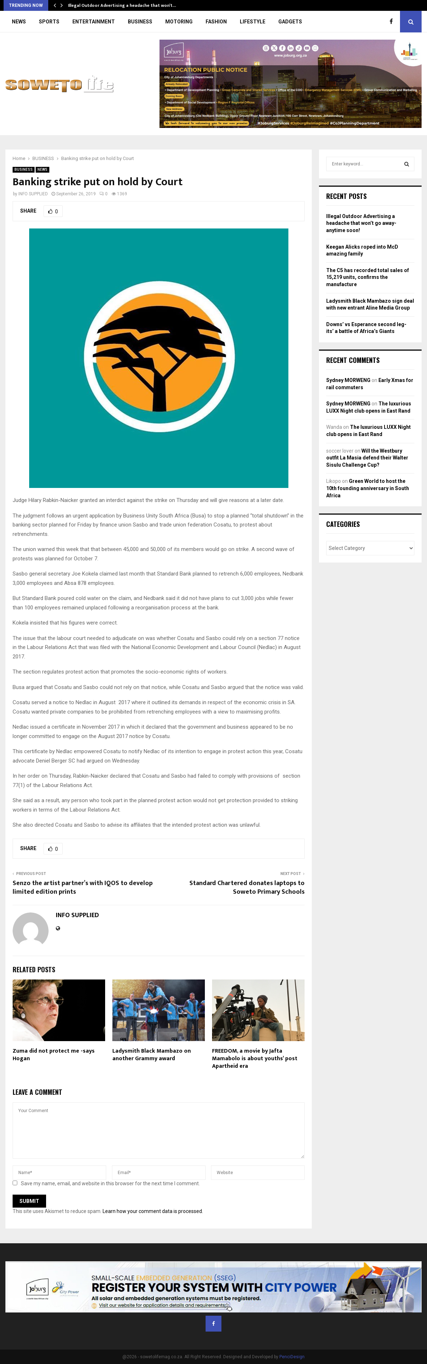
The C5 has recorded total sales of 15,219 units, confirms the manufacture (367, 277)
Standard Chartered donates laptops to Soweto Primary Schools (247, 887)
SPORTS (49, 22)
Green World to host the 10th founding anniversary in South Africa (367, 488)
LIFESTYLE (252, 22)
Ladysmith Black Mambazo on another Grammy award (151, 1054)
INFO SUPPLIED (33, 193)
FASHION (216, 22)
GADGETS (290, 22)
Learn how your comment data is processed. (153, 1211)
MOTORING (179, 22)
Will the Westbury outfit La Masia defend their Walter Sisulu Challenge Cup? (367, 458)
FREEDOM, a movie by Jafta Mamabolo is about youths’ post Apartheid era (254, 1058)
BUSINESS (140, 22)
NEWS (19, 22)
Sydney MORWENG (348, 380)
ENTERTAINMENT (93, 22)
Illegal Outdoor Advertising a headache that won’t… (122, 5)
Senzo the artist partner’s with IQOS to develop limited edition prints (83, 887)
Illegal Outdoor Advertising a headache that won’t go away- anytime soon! (361, 223)
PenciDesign (292, 1356)
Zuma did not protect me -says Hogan (54, 1054)
